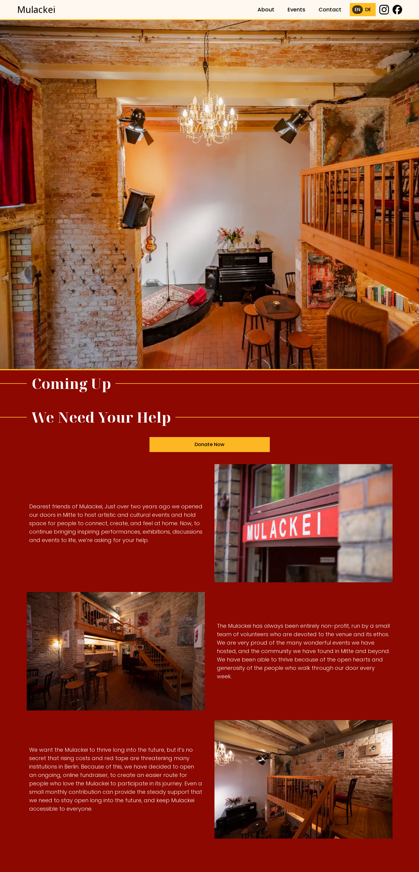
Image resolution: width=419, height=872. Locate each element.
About (265, 9)
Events (296, 9)
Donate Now (209, 446)
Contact (330, 9)
